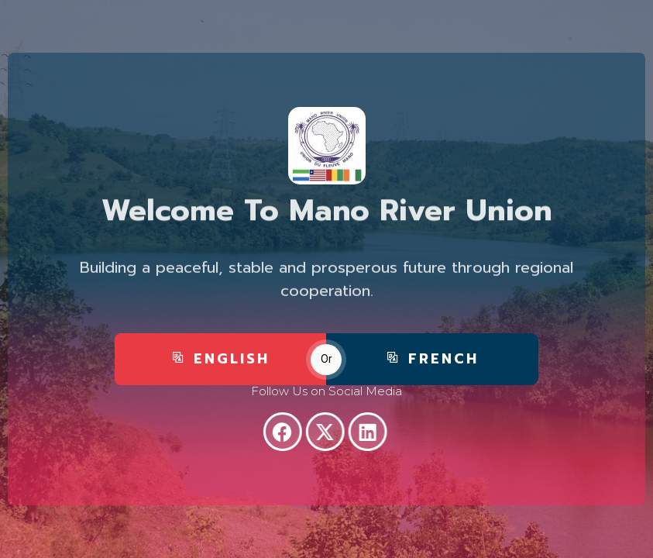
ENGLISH (220, 364)
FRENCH (432, 364)
